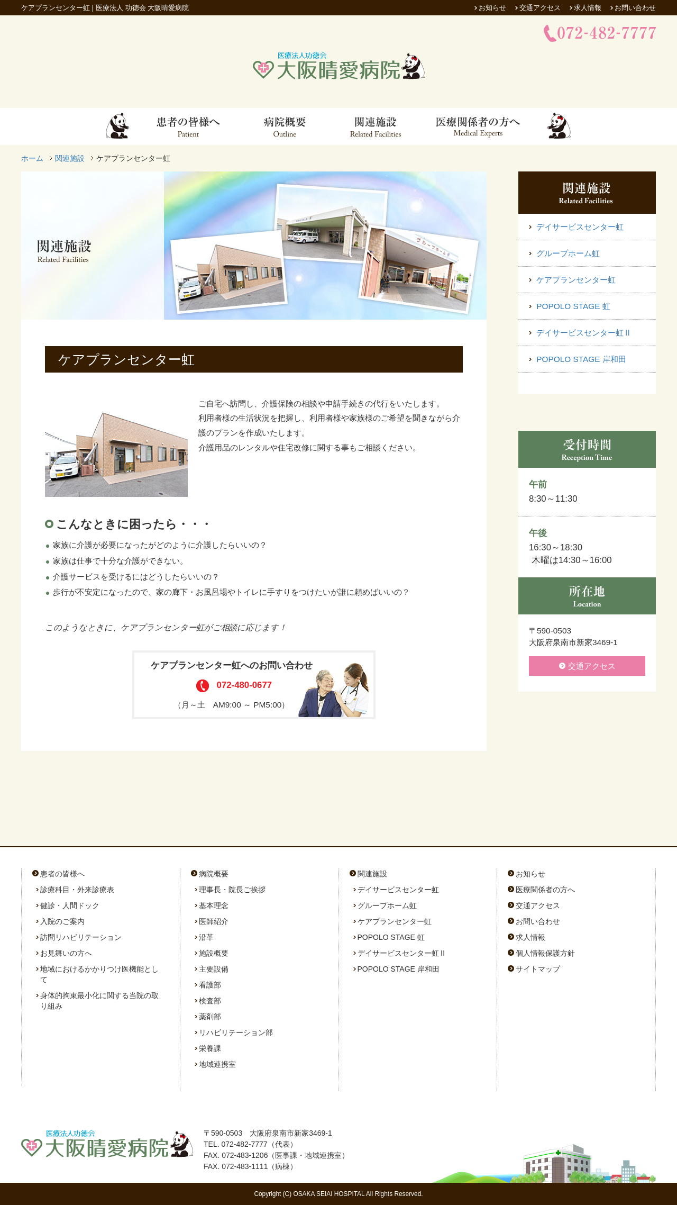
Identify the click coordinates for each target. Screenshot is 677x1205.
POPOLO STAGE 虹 (572, 306)
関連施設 (70, 158)
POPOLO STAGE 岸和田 (580, 359)
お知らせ (492, 8)
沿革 (206, 937)
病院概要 (213, 873)
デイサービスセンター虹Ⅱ (583, 332)
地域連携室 (217, 1064)
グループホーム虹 (567, 253)
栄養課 (210, 1048)
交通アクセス (540, 8)
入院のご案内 (62, 921)
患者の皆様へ (62, 873)
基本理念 (213, 905)
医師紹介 (213, 921)
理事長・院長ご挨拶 (232, 889)
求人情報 (587, 8)
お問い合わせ (635, 8)
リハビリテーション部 (236, 1032)
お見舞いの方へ (66, 953)
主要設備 (213, 969)
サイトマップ (538, 969)
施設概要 (213, 953)
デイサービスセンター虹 (579, 226)
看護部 (210, 985)
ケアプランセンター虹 (575, 279)
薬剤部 (210, 1016)
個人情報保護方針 (545, 953)
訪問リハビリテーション (81, 937)
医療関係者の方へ (545, 889)
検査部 (210, 1000)
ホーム (32, 158)
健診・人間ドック (69, 905)
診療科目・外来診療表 (77, 889)
